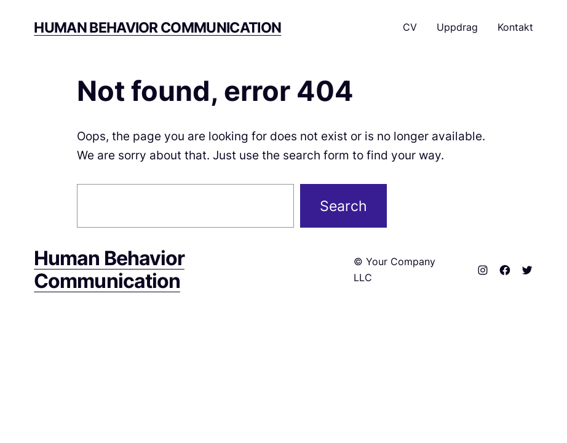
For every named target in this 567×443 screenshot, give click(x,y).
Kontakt (515, 27)
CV (410, 27)
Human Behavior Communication (157, 27)
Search (343, 206)
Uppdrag (457, 27)
